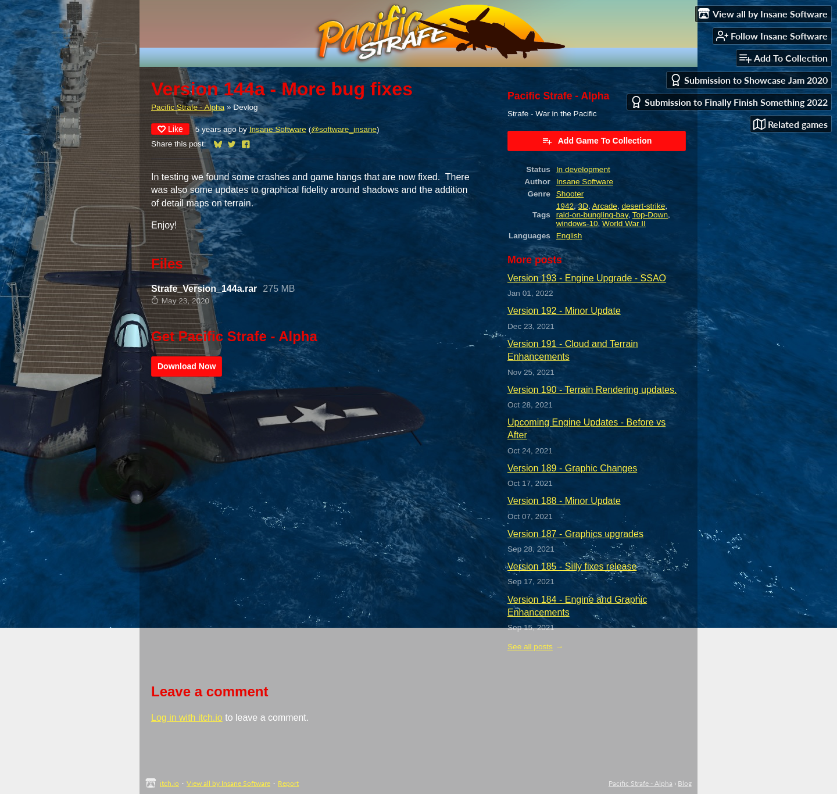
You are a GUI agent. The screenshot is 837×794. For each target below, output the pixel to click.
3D (583, 206)
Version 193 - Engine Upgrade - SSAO (586, 278)
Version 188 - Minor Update (564, 501)
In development (583, 169)
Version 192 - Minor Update (564, 311)
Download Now (187, 366)
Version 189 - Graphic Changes (572, 468)
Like (170, 129)
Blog (685, 783)
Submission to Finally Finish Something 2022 (729, 102)
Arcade (604, 206)
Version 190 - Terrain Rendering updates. (592, 390)
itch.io (169, 783)
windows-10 (577, 223)
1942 (565, 206)
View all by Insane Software (228, 783)
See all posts (530, 646)
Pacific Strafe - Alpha (187, 107)
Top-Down (650, 214)
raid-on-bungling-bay (592, 214)
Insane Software (277, 129)
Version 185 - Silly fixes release (571, 566)
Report (288, 783)
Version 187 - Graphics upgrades (575, 534)
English (569, 235)
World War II (624, 223)
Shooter (570, 193)
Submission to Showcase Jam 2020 (749, 80)
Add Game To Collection (597, 140)
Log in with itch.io (187, 718)
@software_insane (344, 129)
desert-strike (643, 206)
